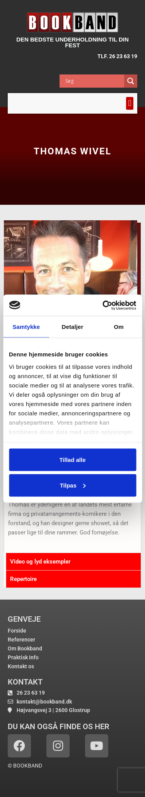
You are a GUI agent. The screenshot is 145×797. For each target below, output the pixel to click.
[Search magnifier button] (130, 81)
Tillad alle (72, 459)
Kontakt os (21, 666)
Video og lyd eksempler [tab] (40, 561)
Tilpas (73, 485)
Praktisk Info (23, 657)
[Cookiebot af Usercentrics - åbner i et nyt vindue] (103, 305)
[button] (129, 103)
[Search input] (93, 81)
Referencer (21, 639)
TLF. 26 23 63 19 (117, 56)
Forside (17, 631)
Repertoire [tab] (23, 579)
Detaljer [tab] (73, 326)
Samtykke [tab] (26, 326)
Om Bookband (25, 648)
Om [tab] (119, 326)
